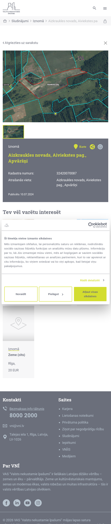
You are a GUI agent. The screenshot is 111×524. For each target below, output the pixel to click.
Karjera (67, 409)
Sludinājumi (20, 21)
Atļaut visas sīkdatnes (90, 294)
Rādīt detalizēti (90, 280)
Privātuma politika (75, 422)
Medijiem (69, 456)
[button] (11, 86)
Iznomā (38, 21)
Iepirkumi (69, 443)
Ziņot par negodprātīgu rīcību (83, 429)
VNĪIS (66, 449)
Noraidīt (21, 294)
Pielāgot (55, 294)
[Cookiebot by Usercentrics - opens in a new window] (91, 225)
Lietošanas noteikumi (77, 415)
